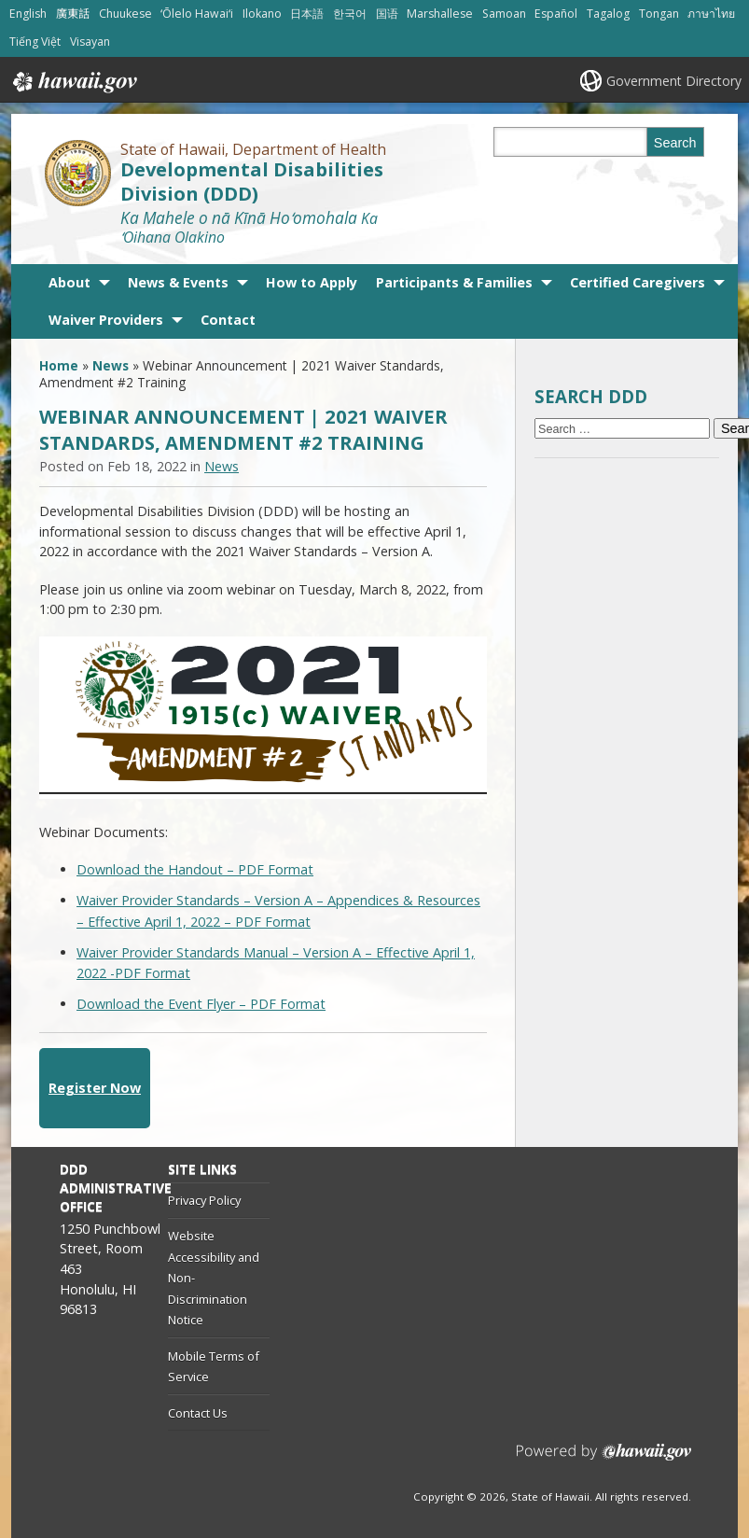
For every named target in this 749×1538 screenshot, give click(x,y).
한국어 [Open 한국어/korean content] (350, 13)
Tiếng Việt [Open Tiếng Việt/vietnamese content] (35, 41)
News (110, 365)
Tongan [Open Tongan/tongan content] (659, 13)
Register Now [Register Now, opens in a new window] (95, 1088)
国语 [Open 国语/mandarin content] (387, 13)
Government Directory (674, 81)
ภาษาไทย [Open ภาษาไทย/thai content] (711, 13)
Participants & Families (454, 282)
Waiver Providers (106, 320)
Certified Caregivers (637, 282)
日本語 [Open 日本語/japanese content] (307, 13)
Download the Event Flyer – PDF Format (201, 1004)
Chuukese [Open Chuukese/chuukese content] (125, 13)
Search (675, 142)
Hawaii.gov (73, 82)
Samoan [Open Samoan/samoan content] (504, 13)
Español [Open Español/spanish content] (555, 13)
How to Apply (311, 282)
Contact (228, 320)
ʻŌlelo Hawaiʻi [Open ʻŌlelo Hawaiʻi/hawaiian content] (196, 13)
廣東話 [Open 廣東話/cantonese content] (73, 13)
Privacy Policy (204, 1200)
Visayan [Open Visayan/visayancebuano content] (90, 41)
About (69, 282)
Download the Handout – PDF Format (194, 869)
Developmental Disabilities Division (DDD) (251, 181)
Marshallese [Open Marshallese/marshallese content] (440, 13)
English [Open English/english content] (28, 13)
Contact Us (198, 1413)
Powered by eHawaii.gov (604, 1459)
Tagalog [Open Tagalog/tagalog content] (608, 13)
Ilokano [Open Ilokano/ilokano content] (262, 13)
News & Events (178, 282)
